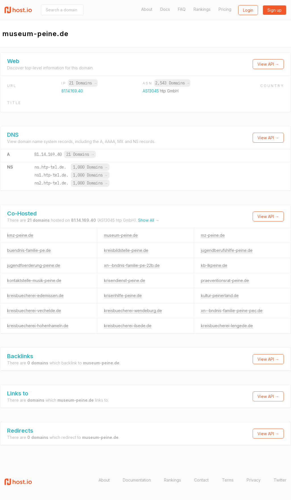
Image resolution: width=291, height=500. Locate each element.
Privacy (254, 480)
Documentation (137, 480)
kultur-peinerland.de (220, 295)
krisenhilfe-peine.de (123, 295)
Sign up (274, 10)
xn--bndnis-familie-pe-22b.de (132, 265)
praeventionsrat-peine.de (225, 280)
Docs (165, 9)
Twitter (280, 480)
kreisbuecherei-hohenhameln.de (37, 325)
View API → (268, 64)
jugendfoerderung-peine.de (33, 265)
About (146, 9)
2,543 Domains (172, 83)
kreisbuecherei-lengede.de (227, 325)
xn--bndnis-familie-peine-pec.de (232, 310)
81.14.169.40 (72, 90)
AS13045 (151, 90)
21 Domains (82, 83)
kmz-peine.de (20, 235)
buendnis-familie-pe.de (29, 250)
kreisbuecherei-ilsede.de (127, 325)
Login (248, 10)
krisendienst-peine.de (124, 280)
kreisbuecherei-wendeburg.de (133, 310)
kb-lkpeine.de (214, 265)
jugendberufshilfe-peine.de (227, 250)
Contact (201, 480)
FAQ (182, 9)
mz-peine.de (213, 235)
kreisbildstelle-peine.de (126, 250)
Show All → (148, 220)
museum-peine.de (121, 235)
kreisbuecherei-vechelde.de (34, 310)
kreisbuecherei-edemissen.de (35, 295)
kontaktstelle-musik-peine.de (34, 280)
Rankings (202, 9)
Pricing (225, 9)
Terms (228, 480)
